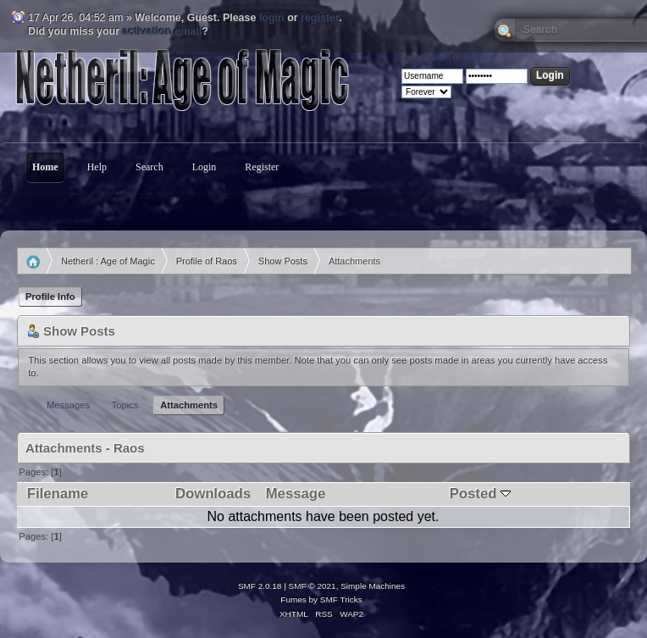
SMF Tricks (341, 599)
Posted (480, 493)
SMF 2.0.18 (260, 586)
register (320, 18)
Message (296, 493)
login (272, 18)
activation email (162, 31)
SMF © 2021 (312, 586)
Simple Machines (372, 586)
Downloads (213, 493)
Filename (57, 493)
